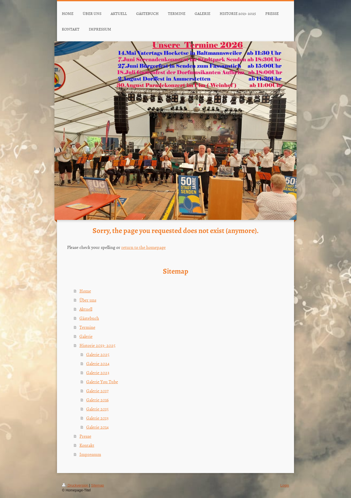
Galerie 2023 (97, 372)
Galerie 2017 (97, 390)
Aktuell (85, 309)
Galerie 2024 (97, 363)
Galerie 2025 (97, 354)
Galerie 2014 (97, 427)
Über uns (87, 300)
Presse (85, 436)
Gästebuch (89, 318)
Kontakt (86, 445)
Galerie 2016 (97, 399)
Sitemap (97, 485)
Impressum (90, 454)
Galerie (86, 336)
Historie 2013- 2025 (97, 345)
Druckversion (75, 485)
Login (284, 485)
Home (85, 290)
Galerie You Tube (102, 381)
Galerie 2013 (97, 418)
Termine (87, 327)
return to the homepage (143, 247)
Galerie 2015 (97, 408)
